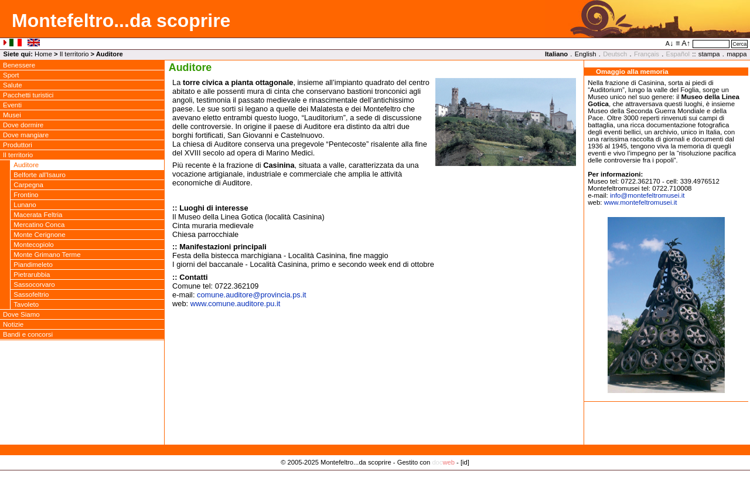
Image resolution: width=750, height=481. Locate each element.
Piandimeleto (33, 264)
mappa (736, 53)
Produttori (17, 144)
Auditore (26, 164)
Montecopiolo (33, 244)
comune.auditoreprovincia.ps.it (251, 294)
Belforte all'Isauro (39, 174)
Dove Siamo (21, 314)
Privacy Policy (375, 474)
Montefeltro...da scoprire (121, 20)
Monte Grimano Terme (46, 254)
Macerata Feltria (37, 214)
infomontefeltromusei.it (647, 195)
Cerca (739, 44)
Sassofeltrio (31, 294)
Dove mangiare (26, 134)
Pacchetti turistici (28, 95)
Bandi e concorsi (28, 334)
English (585, 53)
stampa (709, 53)
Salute (12, 85)
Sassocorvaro (33, 284)
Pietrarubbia (31, 274)
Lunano (24, 204)
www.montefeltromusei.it (640, 202)
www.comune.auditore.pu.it (235, 303)
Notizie (13, 324)
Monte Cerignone (39, 234)
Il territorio (74, 53)
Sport (11, 75)
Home (43, 53)
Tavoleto (26, 304)
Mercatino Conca (38, 224)
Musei (12, 114)
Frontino (25, 194)
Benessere (19, 65)
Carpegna (28, 184)
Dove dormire (23, 124)
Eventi (12, 105)
